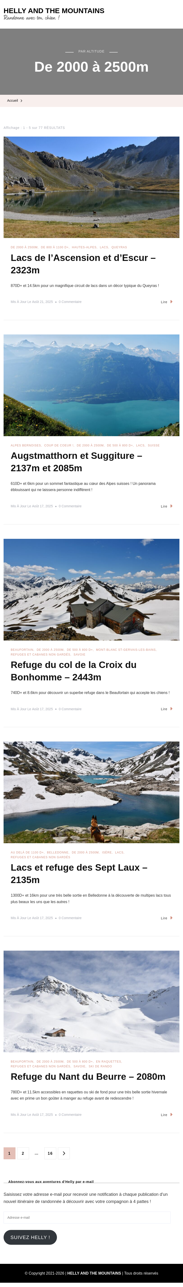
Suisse (154, 446)
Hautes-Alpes (84, 247)
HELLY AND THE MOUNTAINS (54, 11)
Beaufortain (22, 651)
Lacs (104, 247)
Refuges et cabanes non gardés (40, 656)
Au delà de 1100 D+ (27, 855)
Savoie (80, 656)
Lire (166, 302)
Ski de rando (100, 1070)
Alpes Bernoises (26, 446)
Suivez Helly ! (30, 1241)
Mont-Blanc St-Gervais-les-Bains (126, 651)
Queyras (119, 247)
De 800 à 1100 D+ (55, 247)
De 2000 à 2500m (24, 247)
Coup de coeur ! (59, 446)
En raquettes (108, 1065)
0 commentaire (70, 303)
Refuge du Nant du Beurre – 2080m (90, 1080)
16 (51, 1156)
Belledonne (58, 855)
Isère (107, 855)
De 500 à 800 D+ (120, 446)
